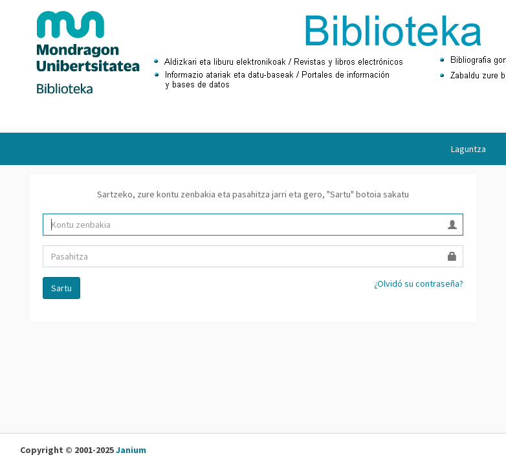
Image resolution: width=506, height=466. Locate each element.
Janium (131, 450)
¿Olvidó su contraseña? (418, 283)
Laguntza (468, 149)
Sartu (61, 288)
